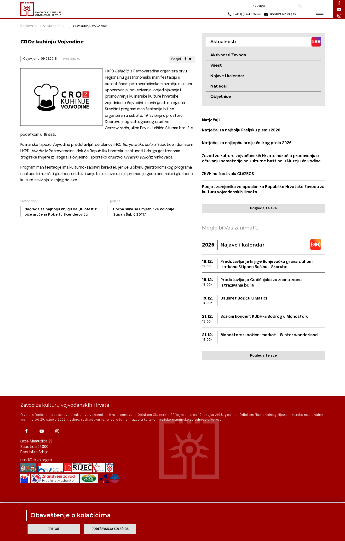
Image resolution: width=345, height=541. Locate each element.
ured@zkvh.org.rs (36, 445)
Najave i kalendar (227, 76)
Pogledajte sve (263, 208)
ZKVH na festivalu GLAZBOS (228, 174)
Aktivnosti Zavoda (228, 55)
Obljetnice (220, 96)
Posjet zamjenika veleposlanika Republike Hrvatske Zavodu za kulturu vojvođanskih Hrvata (263, 189)
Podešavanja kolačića (110, 529)
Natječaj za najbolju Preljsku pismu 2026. (241, 130)
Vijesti (216, 65)
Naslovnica (28, 26)
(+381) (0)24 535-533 (244, 14)
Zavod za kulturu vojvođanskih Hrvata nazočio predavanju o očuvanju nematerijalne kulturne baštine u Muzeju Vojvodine (261, 158)
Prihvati (54, 529)
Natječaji (219, 86)
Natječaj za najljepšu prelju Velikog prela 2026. (247, 143)
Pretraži (299, 6)
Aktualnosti (52, 26)
